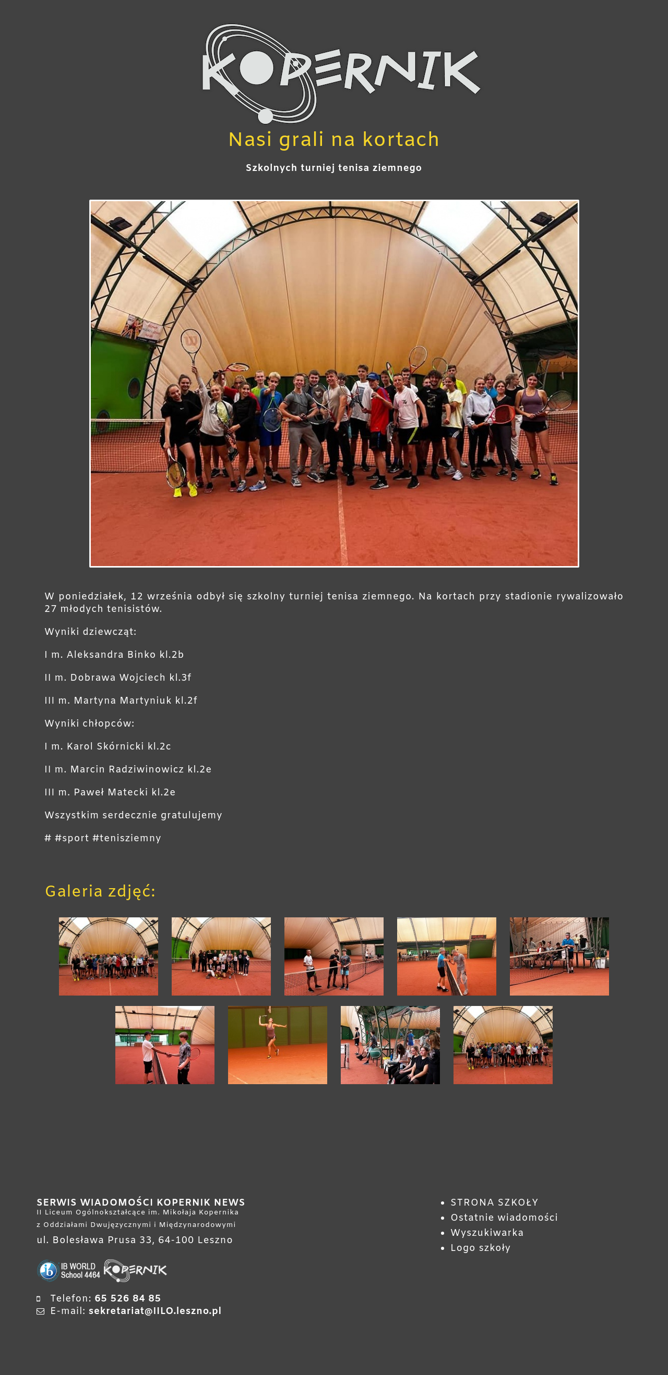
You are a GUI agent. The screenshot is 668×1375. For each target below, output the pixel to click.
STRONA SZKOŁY (494, 1203)
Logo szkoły (480, 1248)
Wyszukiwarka (487, 1233)
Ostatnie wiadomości (504, 1218)
